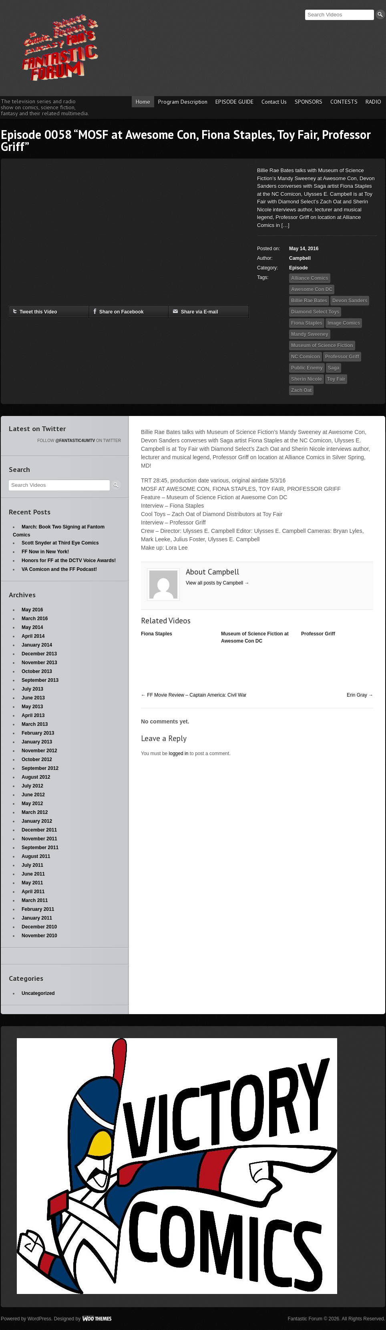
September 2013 (40, 680)
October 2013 (37, 671)
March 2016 (35, 618)
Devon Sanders (349, 300)
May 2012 (32, 803)
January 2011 (37, 918)
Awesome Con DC (311, 289)
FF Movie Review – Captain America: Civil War (194, 695)
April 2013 (33, 715)
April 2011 (33, 891)
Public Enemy (307, 368)
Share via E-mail (195, 311)
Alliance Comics (309, 278)
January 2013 (37, 742)
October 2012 (37, 759)
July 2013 (32, 689)
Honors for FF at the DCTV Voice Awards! (69, 560)
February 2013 (38, 733)
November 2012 (39, 750)
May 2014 (32, 627)
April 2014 (33, 636)
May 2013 (32, 706)
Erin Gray (360, 695)
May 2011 (32, 883)
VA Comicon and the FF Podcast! (59, 569)
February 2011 (38, 909)
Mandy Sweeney (309, 334)
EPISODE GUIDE (234, 101)
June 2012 (33, 795)
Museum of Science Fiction (322, 345)
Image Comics (344, 323)
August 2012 (36, 777)
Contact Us (274, 101)
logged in (179, 753)
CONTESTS (344, 101)
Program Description (182, 101)
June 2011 (33, 874)
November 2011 (39, 839)
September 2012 (40, 768)
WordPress (39, 1319)
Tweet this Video (35, 311)
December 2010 (39, 927)
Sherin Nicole (306, 379)
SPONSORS (308, 101)
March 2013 (35, 724)
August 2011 (36, 856)
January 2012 (37, 821)
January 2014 (37, 645)
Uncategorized (38, 993)
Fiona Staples (306, 323)
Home (143, 101)
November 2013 (39, 662)
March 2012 (35, 812)
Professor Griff (342, 357)
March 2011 (35, 900)
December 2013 (39, 654)
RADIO (373, 101)
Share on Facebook (118, 311)
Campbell (300, 258)
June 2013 (33, 698)
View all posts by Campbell (217, 583)
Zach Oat (301, 390)
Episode (298, 268)
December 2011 (39, 830)
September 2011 (40, 847)
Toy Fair (336, 379)
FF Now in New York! (45, 552)
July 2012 (32, 786)
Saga (334, 368)
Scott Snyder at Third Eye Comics (60, 543)
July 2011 (32, 865)
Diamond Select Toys (315, 312)
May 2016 (32, 610)
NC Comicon (305, 357)
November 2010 (39, 935)
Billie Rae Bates (309, 300)
